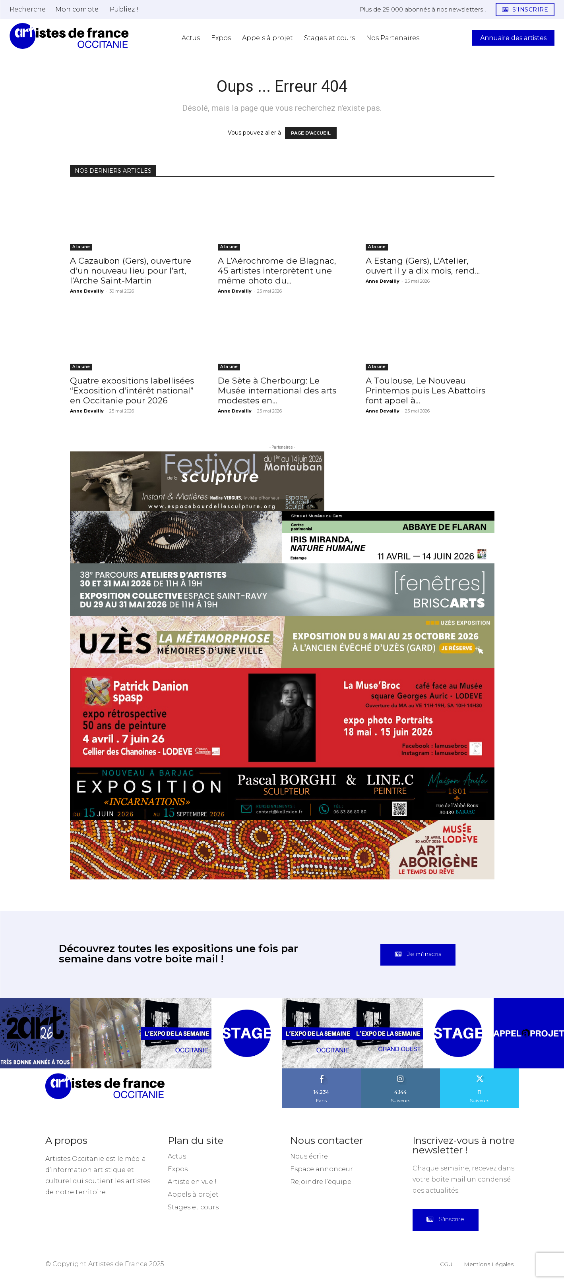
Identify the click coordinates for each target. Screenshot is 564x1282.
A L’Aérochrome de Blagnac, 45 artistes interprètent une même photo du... (277, 270)
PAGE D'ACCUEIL (311, 133)
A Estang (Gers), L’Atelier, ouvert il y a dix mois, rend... (423, 266)
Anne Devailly (87, 291)
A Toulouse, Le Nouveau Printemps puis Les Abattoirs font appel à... (425, 390)
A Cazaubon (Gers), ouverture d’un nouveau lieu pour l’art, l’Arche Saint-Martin (130, 270)
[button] (28, 9)
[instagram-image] (35, 1033)
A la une (81, 246)
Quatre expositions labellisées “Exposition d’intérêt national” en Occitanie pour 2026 (132, 390)
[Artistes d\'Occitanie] (69, 36)
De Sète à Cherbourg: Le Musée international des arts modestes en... (277, 390)
